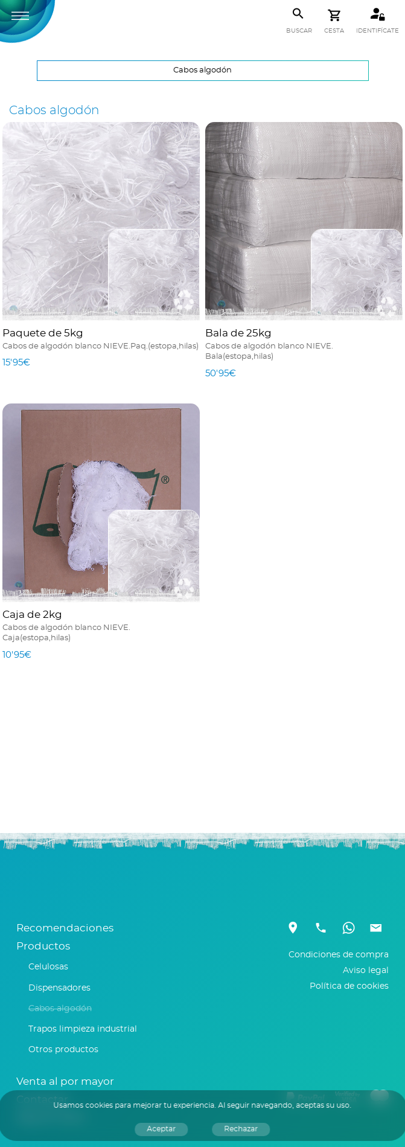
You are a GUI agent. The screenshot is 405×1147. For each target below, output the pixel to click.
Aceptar (161, 1129)
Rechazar (241, 1129)
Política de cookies (349, 986)
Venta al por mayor (65, 1082)
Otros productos (63, 1050)
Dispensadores (59, 988)
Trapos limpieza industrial (82, 1029)
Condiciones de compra (339, 955)
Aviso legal (366, 970)
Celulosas (48, 967)
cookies (99, 1105)
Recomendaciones (64, 928)
